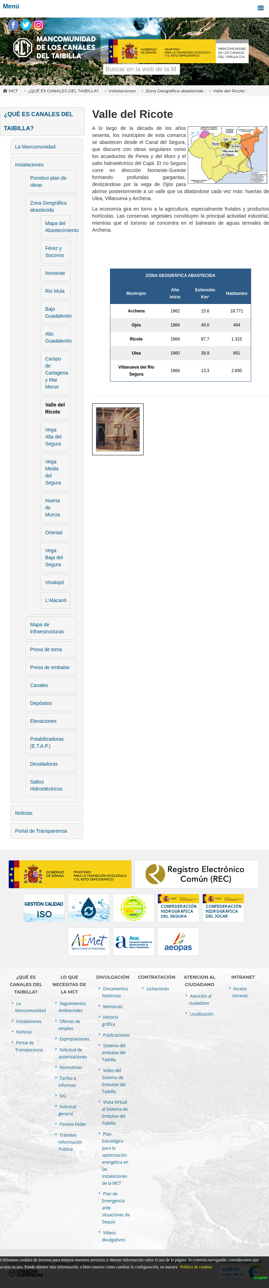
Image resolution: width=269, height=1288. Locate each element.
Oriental (53, 532)
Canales (39, 685)
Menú (134, 8)
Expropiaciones (73, 1039)
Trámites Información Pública (70, 1142)
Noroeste (55, 273)
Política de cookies (196, 1266)
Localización (201, 1014)
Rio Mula (54, 291)
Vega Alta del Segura (53, 437)
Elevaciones (43, 721)
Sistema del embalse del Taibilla (113, 1052)
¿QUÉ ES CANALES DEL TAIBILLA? (63, 90)
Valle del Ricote (229, 90)
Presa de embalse (50, 667)
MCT (13, 90)
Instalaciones (122, 90)
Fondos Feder (72, 1124)
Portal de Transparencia (41, 831)
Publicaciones (116, 1035)
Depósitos (41, 703)
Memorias (112, 1006)
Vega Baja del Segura (54, 557)
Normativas (70, 1067)
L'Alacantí (56, 600)
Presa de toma (46, 649)
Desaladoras (44, 764)
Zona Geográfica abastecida (175, 90)
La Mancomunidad (35, 147)
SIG (62, 1095)
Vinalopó (54, 582)
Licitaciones (157, 988)
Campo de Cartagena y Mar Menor (56, 373)
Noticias (24, 813)
